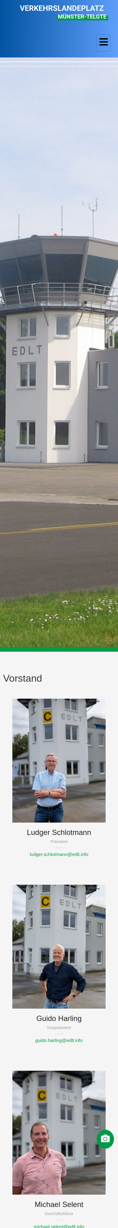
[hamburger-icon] (104, 43)
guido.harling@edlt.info (59, 1040)
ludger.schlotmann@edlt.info (59, 854)
